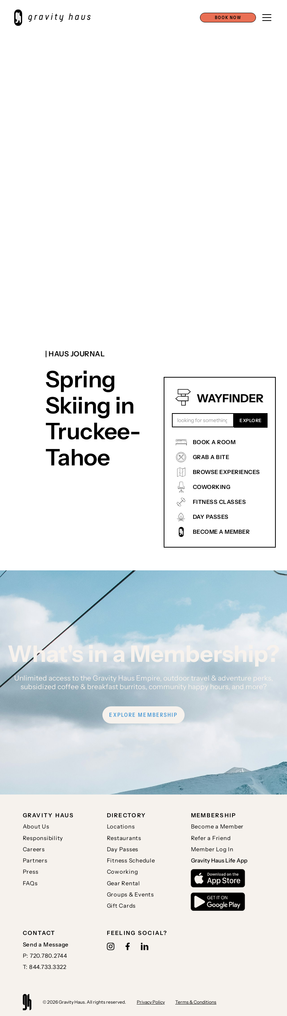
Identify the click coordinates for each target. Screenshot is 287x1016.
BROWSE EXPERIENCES (226, 472)
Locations (121, 826)
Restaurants (124, 838)
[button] (228, 17)
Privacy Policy (151, 1002)
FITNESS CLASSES (219, 501)
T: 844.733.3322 (45, 966)
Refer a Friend (211, 838)
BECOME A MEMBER (221, 531)
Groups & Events (130, 894)
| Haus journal (75, 354)
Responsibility (43, 838)
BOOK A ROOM (214, 442)
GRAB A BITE (211, 457)
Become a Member (217, 826)
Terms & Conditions (195, 1002)
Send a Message (46, 944)
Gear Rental (123, 883)
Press (30, 871)
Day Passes (123, 849)
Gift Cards (121, 905)
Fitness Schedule (131, 860)
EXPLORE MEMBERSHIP (143, 714)
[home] (56, 18)
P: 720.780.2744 (45, 955)
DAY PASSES (211, 516)
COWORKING (212, 486)
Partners (35, 860)
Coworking (122, 871)
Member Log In (212, 849)
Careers (34, 849)
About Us (36, 826)
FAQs (30, 883)
